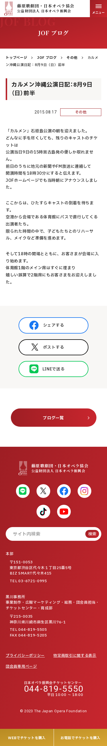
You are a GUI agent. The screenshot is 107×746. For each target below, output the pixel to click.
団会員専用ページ (21, 666)
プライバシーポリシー (25, 656)
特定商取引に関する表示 (74, 656)
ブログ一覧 (53, 418)
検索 (92, 534)
